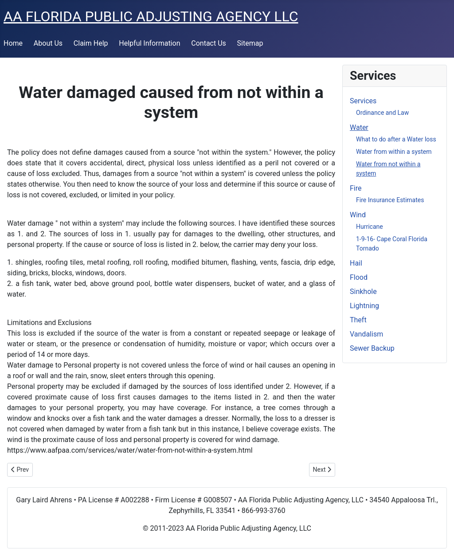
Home (13, 43)
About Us (48, 43)
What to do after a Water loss (396, 139)
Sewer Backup (372, 348)
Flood (359, 277)
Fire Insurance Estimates (390, 200)
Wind (358, 215)
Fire (356, 188)
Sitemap (250, 43)
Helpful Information (149, 43)
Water (359, 127)
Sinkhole (363, 291)
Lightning (364, 305)
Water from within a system (394, 151)
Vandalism (366, 334)
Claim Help (91, 43)
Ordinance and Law (382, 112)
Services (363, 101)
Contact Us (208, 43)
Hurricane (369, 226)
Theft (358, 320)
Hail (356, 263)
